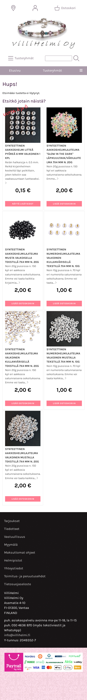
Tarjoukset (12, 521)
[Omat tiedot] (35, 8)
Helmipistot (13, 560)
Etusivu (15, 70)
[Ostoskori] (65, 8)
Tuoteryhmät (52, 70)
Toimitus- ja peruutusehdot (25, 576)
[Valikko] (81, 70)
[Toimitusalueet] (13, 8)
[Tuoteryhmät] (21, 58)
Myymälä (11, 545)
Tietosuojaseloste (17, 584)
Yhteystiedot (13, 568)
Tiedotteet (11, 529)
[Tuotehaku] (58, 58)
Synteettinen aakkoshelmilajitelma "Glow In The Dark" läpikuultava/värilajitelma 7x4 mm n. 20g (64, 154)
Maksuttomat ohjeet (19, 552)
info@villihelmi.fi (17, 635)
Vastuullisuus (14, 537)
